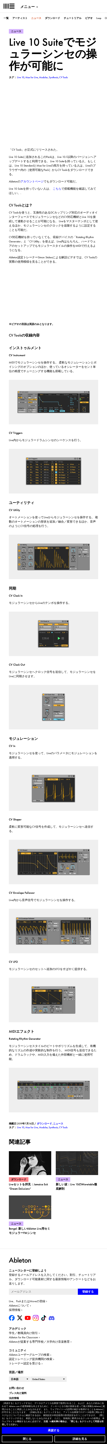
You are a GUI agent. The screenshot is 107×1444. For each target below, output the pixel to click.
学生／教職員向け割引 (23, 1333)
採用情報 (14, 1310)
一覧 (6, 18)
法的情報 (14, 1398)
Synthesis (53, 1127)
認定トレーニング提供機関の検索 (30, 1359)
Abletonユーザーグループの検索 (29, 1355)
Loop (98, 18)
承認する (53, 1430)
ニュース (36, 18)
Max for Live (31, 1127)
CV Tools (63, 1127)
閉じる (27, 1439)
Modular (43, 1127)
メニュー (27, 6)
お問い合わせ (16, 1388)
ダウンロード (52, 18)
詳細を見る (80, 1439)
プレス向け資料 (18, 1393)
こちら (56, 189)
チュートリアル (72, 18)
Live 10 (20, 1127)
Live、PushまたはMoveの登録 (27, 1301)
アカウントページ (32, 181)
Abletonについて (19, 1305)
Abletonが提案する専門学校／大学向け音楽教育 (39, 1342)
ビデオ (89, 18)
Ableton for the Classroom (23, 1337)
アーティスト (20, 18)
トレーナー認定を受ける (25, 1363)
